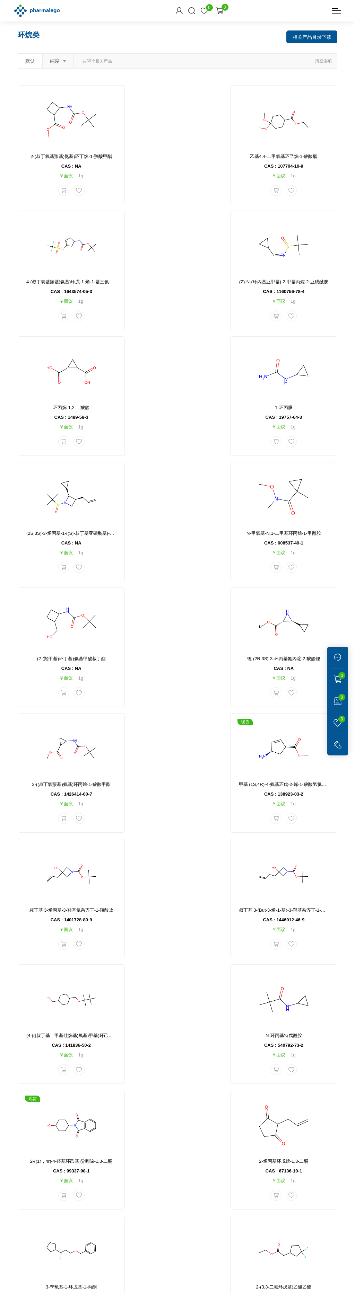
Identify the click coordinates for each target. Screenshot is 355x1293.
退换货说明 (193, 1184)
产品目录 (230, 1173)
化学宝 (145, 1239)
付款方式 (157, 1206)
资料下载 (231, 1159)
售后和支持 (195, 1159)
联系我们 (123, 1217)
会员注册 (157, 1184)
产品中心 (123, 1173)
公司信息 (125, 1159)
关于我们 (123, 1206)
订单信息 (157, 1173)
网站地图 (165, 1284)
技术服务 (123, 1184)
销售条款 (157, 1195)
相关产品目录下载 (311, 35)
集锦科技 (214, 1284)
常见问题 (190, 1206)
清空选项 (323, 59)
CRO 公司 (193, 1239)
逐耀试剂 (167, 1239)
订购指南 (158, 1159)
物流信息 (190, 1173)
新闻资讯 (123, 1195)
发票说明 (190, 1195)
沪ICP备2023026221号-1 (192, 1273)
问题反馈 (157, 1217)
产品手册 (230, 1184)
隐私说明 (141, 1284)
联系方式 (265, 1159)
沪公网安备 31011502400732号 (266, 1273)
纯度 (58, 59)
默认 (30, 59)
